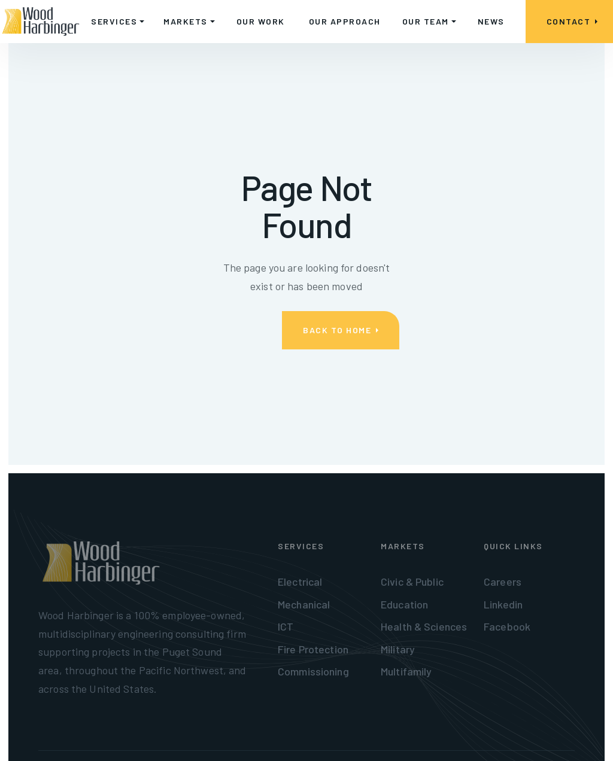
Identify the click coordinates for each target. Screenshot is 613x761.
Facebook (507, 626)
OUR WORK (260, 21)
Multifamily (406, 671)
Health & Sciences (424, 626)
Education (404, 604)
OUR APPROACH (345, 21)
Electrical (300, 581)
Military (398, 649)
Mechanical (304, 604)
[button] (117, 21)
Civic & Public (412, 581)
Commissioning (313, 671)
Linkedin (503, 604)
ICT (285, 626)
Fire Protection (313, 649)
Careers (502, 581)
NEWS (491, 21)
